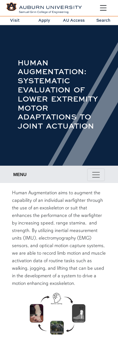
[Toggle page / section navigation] (96, 175)
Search (103, 20)
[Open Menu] (103, 8)
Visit (15, 20)
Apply (44, 20)
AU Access (74, 20)
